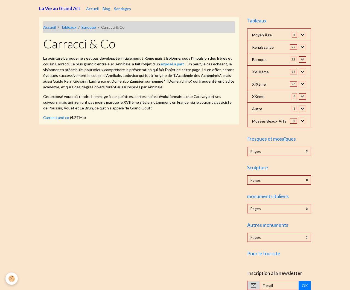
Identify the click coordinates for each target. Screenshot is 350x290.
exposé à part (172, 64)
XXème (258, 96)
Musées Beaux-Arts (269, 121)
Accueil (92, 8)
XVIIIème (260, 71)
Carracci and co (56, 117)
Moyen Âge (262, 35)
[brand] (59, 8)
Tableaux (68, 27)
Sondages (122, 8)
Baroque (88, 27)
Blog (106, 8)
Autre (257, 108)
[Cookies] (11, 278)
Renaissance (263, 47)
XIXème (259, 84)
